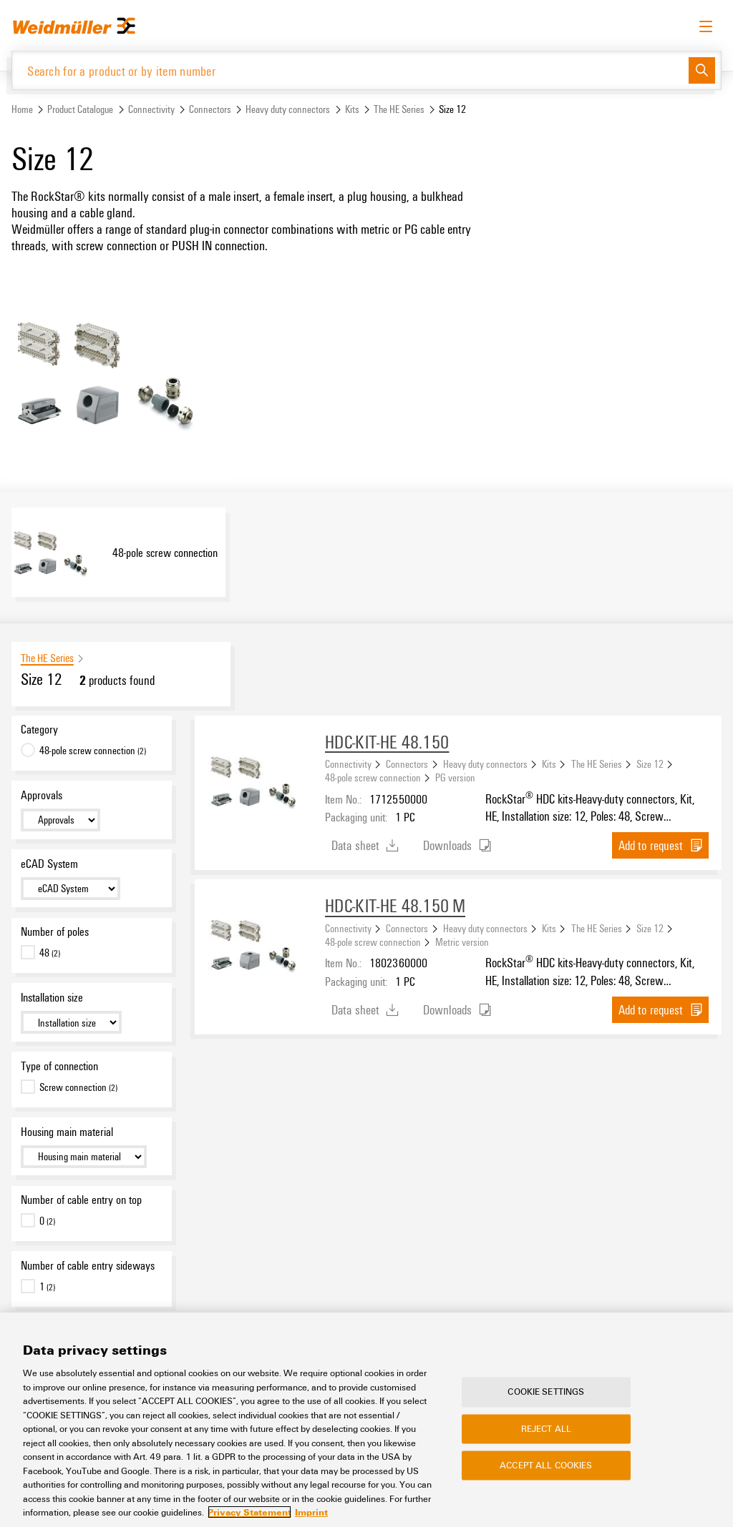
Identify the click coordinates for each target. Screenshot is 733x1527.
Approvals (41, 795)
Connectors (210, 110)
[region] (366, 1420)
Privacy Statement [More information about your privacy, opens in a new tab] (249, 1512)
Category (39, 729)
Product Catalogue (80, 110)
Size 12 (650, 764)
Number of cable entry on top (81, 1200)
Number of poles (55, 932)
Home (22, 110)
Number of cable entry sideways (88, 1266)
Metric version (462, 942)
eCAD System (49, 863)
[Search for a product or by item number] (350, 70)
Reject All (546, 1428)
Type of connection (59, 1065)
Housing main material (67, 1131)
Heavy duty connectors (288, 110)
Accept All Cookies (546, 1465)
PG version (455, 778)
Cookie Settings (546, 1392)
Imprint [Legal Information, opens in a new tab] (311, 1512)
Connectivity (151, 110)
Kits (352, 110)
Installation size (52, 998)
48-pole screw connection (373, 778)
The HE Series (399, 110)
